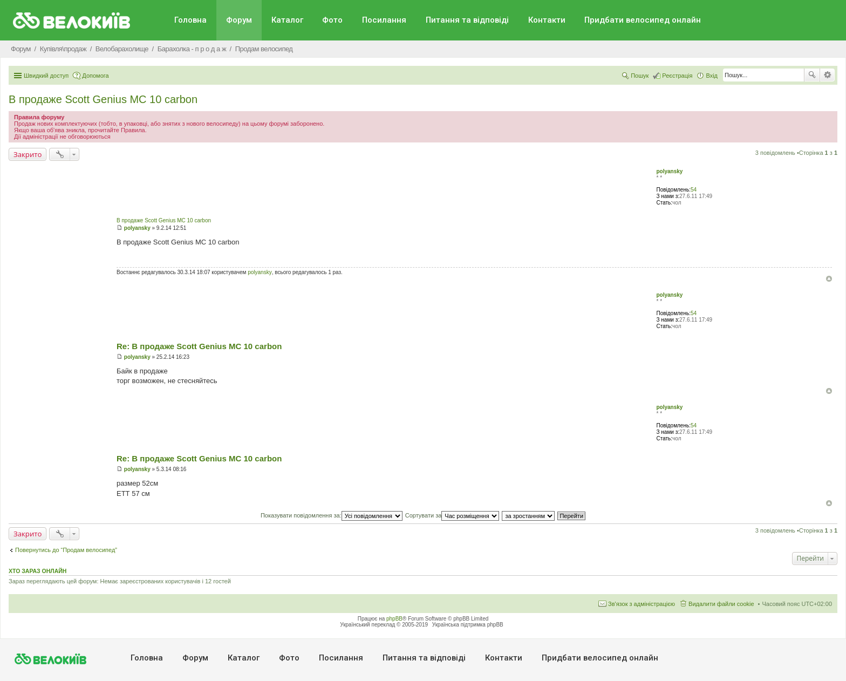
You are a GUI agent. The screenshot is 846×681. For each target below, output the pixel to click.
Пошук (812, 75)
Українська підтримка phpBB (467, 625)
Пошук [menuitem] (640, 75)
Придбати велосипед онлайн (642, 20)
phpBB (394, 619)
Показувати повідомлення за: (331, 515)
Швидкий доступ (46, 75)
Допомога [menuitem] (95, 75)
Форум (239, 20)
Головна (190, 20)
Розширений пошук (827, 75)
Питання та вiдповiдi (467, 20)
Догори (829, 279)
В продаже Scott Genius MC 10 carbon (103, 99)
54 (694, 190)
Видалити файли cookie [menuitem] (721, 604)
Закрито (27, 154)
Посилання (384, 20)
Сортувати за (452, 515)
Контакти (546, 20)
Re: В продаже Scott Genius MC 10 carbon (199, 346)
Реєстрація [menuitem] (677, 75)
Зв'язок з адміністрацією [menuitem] (641, 604)
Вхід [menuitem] (712, 75)
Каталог (287, 20)
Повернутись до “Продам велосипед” (66, 550)
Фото (332, 20)
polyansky (669, 171)
